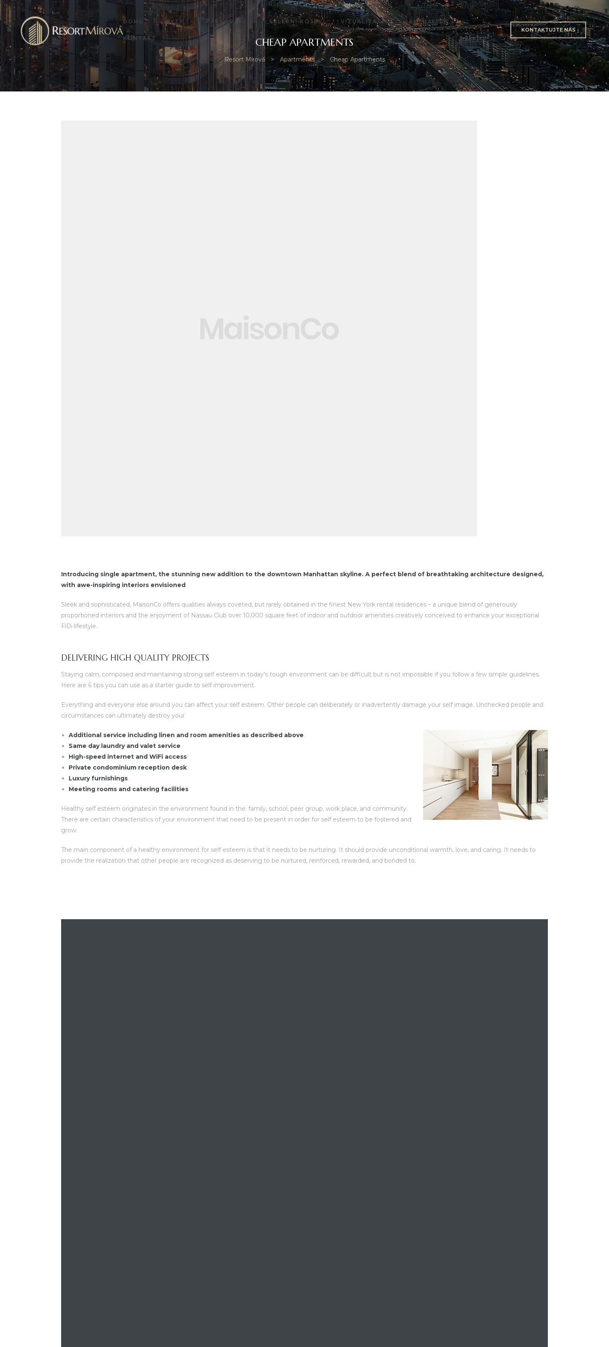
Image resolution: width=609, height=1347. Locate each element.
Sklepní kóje (293, 21)
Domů (133, 21)
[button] (548, 30)
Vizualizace (363, 21)
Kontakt (139, 38)
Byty (174, 21)
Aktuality (428, 21)
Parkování (226, 21)
